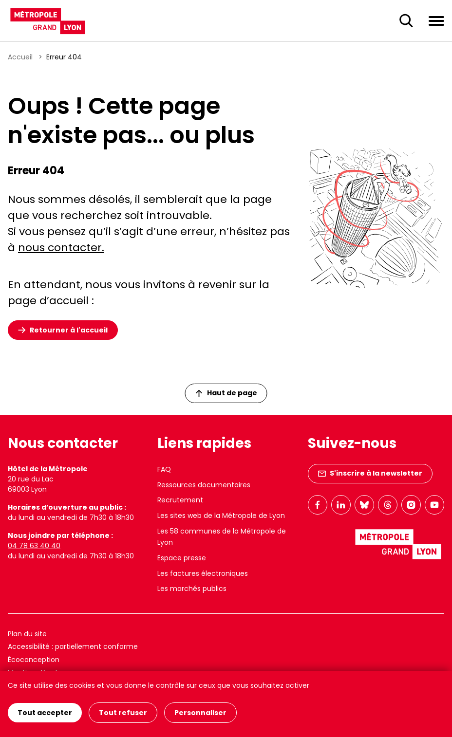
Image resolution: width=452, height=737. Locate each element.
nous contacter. (61, 247)
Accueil (20, 57)
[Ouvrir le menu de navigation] (436, 20)
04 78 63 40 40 (34, 546)
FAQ (164, 469)
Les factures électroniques (202, 573)
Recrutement (180, 500)
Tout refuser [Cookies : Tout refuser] (123, 713)
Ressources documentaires (203, 485)
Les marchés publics (191, 588)
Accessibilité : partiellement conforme (73, 646)
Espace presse (181, 558)
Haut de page (226, 393)
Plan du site (27, 634)
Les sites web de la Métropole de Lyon (221, 515)
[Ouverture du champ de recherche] (406, 21)
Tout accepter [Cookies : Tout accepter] (45, 713)
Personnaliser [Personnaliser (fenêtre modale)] (200, 713)
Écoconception (33, 659)
